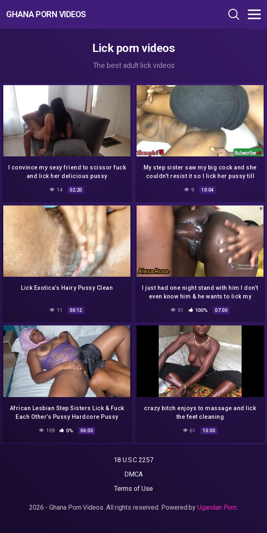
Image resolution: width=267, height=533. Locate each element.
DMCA (133, 474)
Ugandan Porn (217, 507)
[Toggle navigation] (254, 14)
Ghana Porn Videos (46, 14)
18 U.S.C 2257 (133, 460)
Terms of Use (133, 488)
